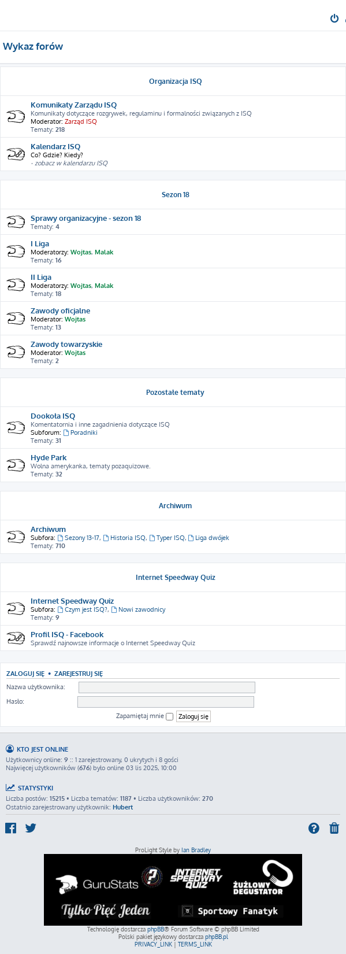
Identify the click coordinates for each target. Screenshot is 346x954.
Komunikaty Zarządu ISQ (74, 104)
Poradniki (80, 432)
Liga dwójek (209, 538)
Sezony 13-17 (78, 538)
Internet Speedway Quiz (175, 577)
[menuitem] (335, 20)
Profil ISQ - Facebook (67, 634)
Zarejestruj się (78, 673)
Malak (104, 252)
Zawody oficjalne (60, 310)
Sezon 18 (175, 194)
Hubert (123, 807)
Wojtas (80, 252)
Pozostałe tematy (175, 392)
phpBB (155, 929)
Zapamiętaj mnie (144, 716)
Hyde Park (48, 457)
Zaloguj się (25, 673)
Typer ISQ (167, 538)
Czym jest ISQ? (82, 609)
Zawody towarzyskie (66, 344)
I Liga (40, 243)
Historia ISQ (124, 538)
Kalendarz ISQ (55, 146)
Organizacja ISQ (175, 81)
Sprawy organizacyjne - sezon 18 (86, 218)
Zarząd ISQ (81, 121)
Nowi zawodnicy (138, 609)
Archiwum (175, 505)
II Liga (41, 277)
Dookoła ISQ (53, 415)
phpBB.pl (216, 936)
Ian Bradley (196, 849)
